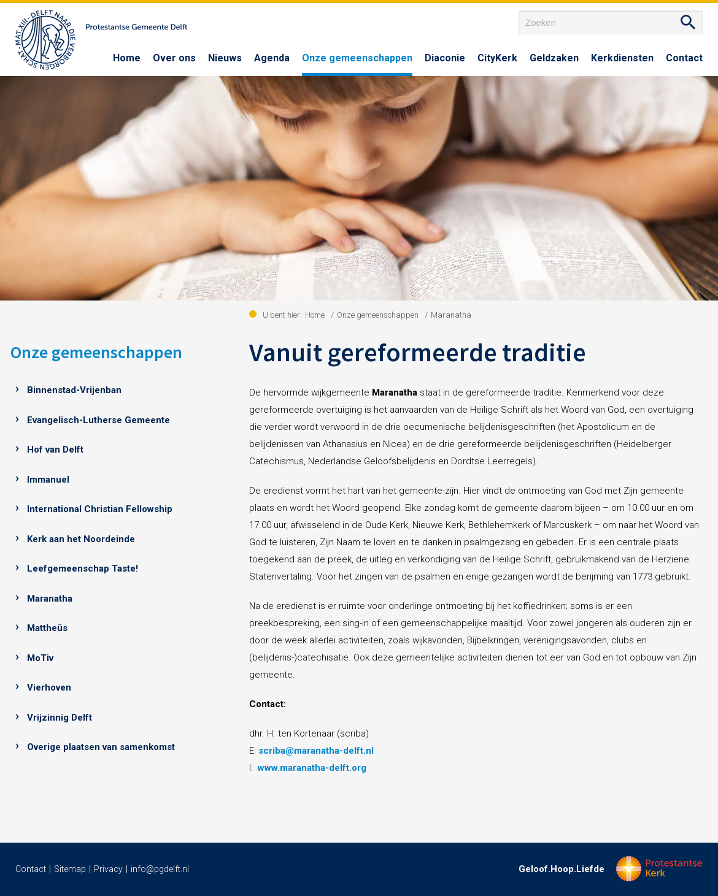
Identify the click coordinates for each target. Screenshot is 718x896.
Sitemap (70, 869)
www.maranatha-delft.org (312, 767)
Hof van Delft (55, 449)
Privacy (108, 869)
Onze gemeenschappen (357, 58)
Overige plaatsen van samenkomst (101, 746)
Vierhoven (49, 687)
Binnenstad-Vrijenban (74, 390)
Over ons (174, 58)
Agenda (272, 58)
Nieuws (225, 58)
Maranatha (49, 598)
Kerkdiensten (622, 58)
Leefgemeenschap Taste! (82, 568)
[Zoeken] (611, 22)
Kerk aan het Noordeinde (81, 539)
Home (127, 58)
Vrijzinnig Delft (59, 717)
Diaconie (445, 58)
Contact (684, 58)
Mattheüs (47, 628)
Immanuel (48, 479)
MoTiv (40, 658)
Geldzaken (554, 58)
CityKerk (497, 58)
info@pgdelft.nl (160, 869)
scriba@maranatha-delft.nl (316, 750)
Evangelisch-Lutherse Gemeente (98, 420)
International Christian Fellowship (99, 509)
